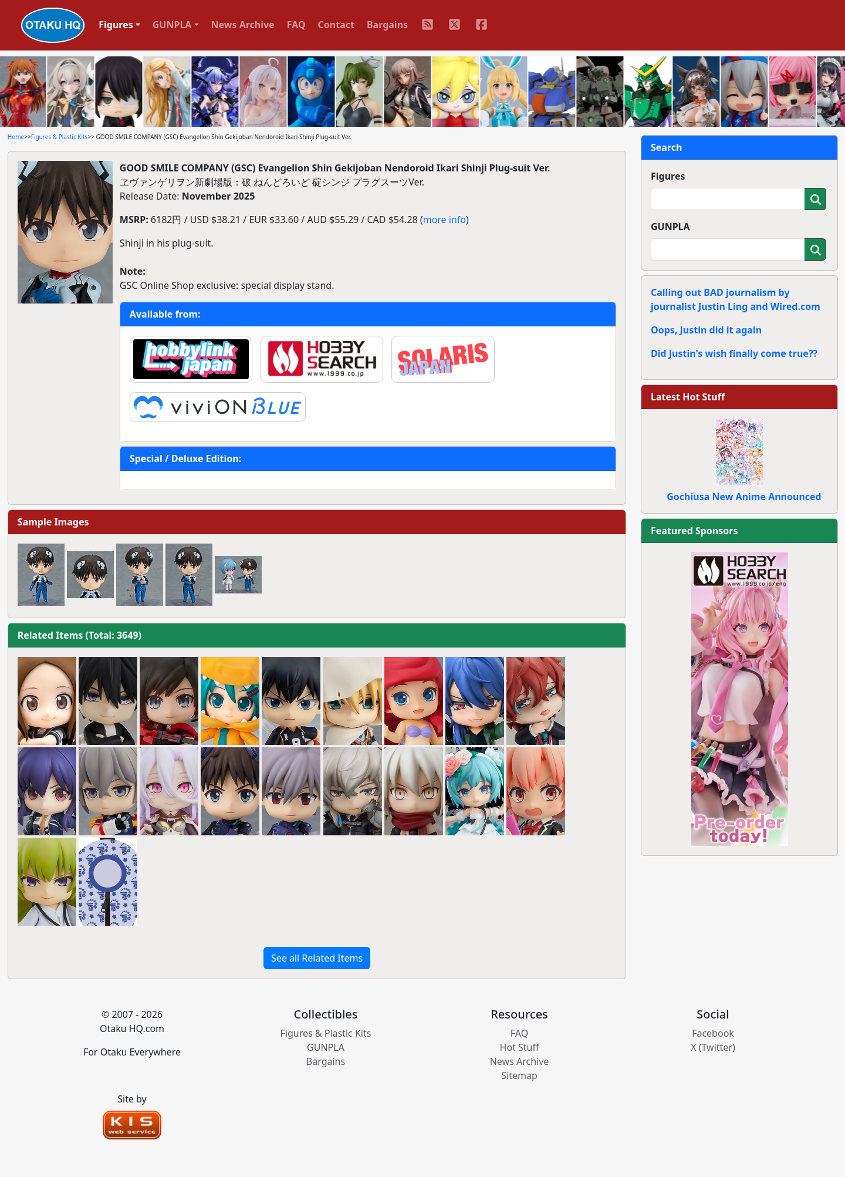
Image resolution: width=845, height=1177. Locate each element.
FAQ (296, 24)
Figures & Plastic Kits (59, 137)
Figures (668, 176)
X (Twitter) (713, 1047)
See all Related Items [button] (317, 958)
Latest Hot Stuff (688, 396)
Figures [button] (116, 24)
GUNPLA (670, 226)
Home (16, 137)
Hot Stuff (519, 1047)
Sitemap (519, 1075)
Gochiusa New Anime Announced (744, 496)
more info (444, 219)
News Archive (243, 24)
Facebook (713, 1033)
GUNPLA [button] (172, 24)
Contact (336, 24)
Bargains (387, 24)
